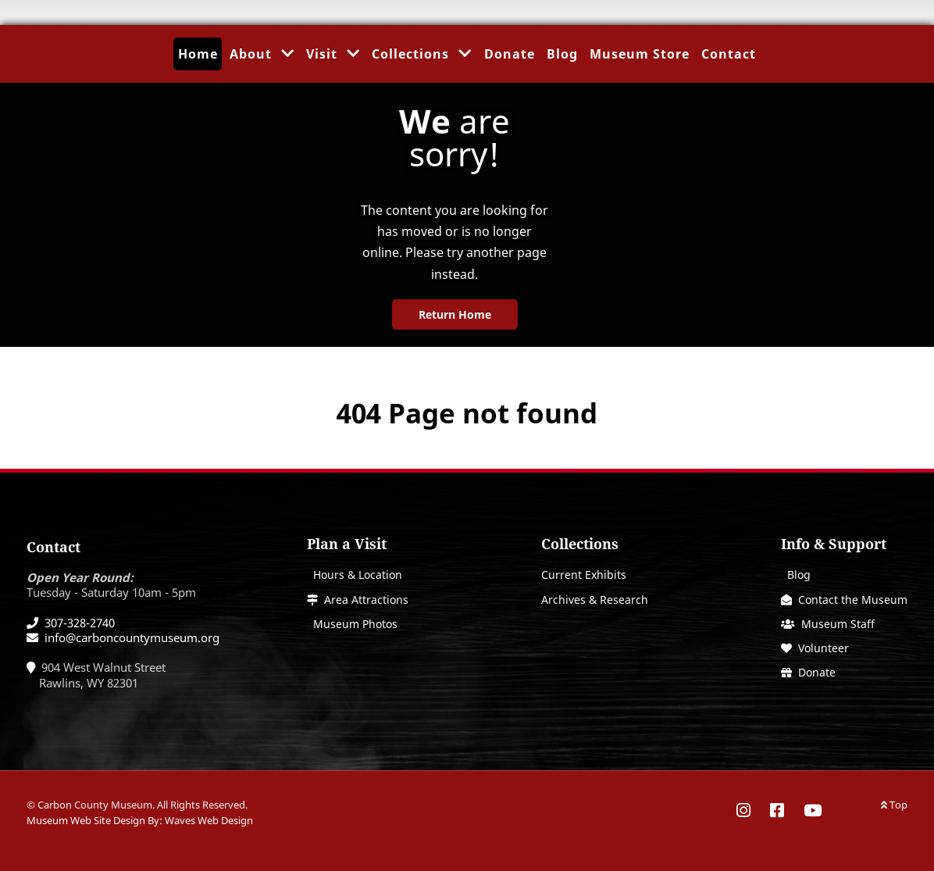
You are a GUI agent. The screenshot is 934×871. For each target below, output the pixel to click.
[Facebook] (779, 810)
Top (894, 805)
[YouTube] (809, 810)
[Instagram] (749, 810)
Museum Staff (838, 623)
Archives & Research (594, 599)
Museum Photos (355, 623)
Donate (817, 672)
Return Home (455, 314)
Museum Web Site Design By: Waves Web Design (140, 820)
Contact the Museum (852, 599)
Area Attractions (366, 599)
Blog (799, 574)
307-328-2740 (80, 622)
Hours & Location (357, 574)
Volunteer (823, 648)
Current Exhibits (583, 574)
